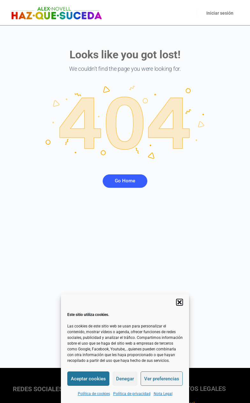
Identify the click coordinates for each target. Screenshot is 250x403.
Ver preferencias (161, 379)
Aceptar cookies (88, 379)
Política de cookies (94, 394)
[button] (179, 302)
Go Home (125, 181)
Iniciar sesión (219, 13)
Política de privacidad (132, 394)
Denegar (125, 379)
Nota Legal (163, 394)
